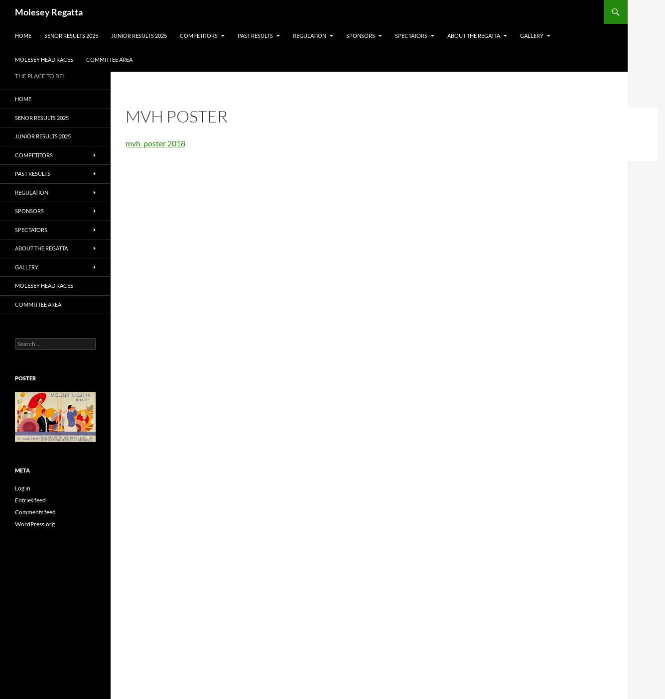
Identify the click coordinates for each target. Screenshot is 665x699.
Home (23, 35)
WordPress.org (35, 524)
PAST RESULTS (255, 35)
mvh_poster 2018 (155, 143)
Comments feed (35, 512)
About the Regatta (473, 35)
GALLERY (531, 35)
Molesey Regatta (49, 11)
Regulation (309, 35)
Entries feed (30, 500)
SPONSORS (360, 35)
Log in (22, 488)
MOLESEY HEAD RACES (44, 59)
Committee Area (109, 59)
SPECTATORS (411, 35)
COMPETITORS (199, 35)
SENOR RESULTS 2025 (71, 35)
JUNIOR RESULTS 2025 (139, 35)
